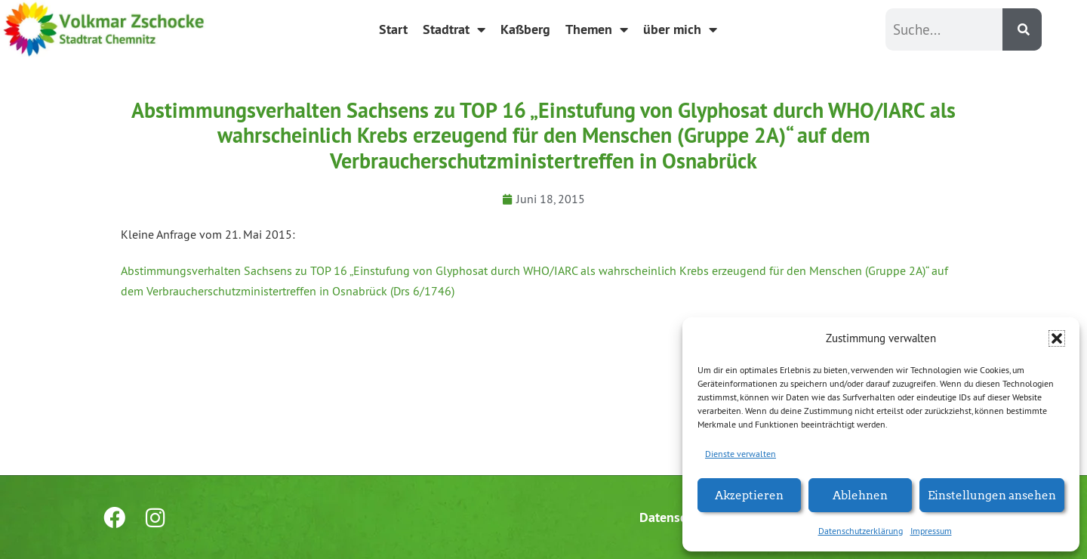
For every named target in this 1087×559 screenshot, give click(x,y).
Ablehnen (860, 494)
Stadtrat (454, 29)
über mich (680, 29)
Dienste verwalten (740, 453)
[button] (1056, 338)
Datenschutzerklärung (860, 530)
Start (393, 29)
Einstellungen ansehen (992, 494)
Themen (596, 29)
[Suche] (1022, 29)
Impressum (931, 530)
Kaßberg (525, 29)
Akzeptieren (749, 494)
